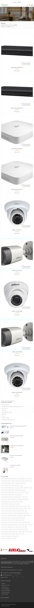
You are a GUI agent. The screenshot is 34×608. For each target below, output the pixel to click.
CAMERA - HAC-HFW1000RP (17, 351)
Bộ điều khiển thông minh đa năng (16, 435)
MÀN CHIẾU (4, 414)
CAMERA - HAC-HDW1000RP (17, 392)
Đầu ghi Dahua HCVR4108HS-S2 (17, 67)
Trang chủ (3, 26)
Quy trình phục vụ (5, 587)
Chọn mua (17, 70)
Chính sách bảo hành (6, 592)
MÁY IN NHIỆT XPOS (5, 417)
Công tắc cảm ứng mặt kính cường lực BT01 (18, 426)
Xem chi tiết (17, 16)
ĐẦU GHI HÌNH (4, 408)
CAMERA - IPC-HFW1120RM (17, 270)
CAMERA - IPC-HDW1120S (17, 229)
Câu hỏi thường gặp (5, 588)
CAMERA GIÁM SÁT (5, 404)
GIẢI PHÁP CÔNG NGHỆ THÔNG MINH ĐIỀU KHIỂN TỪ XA (12, 406)
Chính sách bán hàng (5, 590)
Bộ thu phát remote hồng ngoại (16, 455)
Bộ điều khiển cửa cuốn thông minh (17, 445)
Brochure (3, 583)
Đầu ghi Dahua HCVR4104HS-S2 (17, 108)
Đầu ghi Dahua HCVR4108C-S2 (17, 148)
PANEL (3, 416)
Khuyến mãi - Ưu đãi (5, 585)
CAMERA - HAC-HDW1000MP (17, 311)
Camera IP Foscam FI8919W (15, 465)
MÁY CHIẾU (4, 410)
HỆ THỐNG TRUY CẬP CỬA (7, 412)
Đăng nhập (19, 2)
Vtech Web (7, 605)
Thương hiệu (8, 26)
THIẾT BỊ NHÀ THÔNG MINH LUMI (8, 419)
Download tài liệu (5, 594)
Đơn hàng (14, 2)
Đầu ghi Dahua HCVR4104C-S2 (17, 189)
